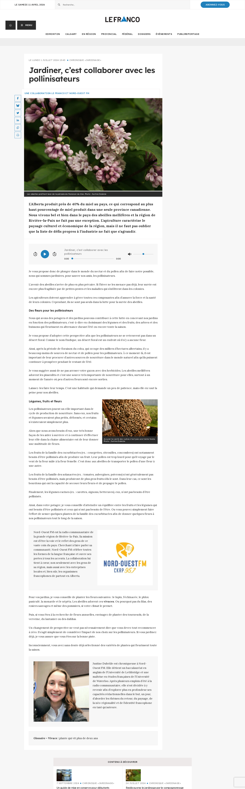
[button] (26, 25)
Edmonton (53, 34)
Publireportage (188, 34)
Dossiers (144, 34)
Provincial (109, 34)
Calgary (71, 34)
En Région (89, 34)
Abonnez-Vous (215, 4)
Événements (164, 34)
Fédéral (127, 34)
